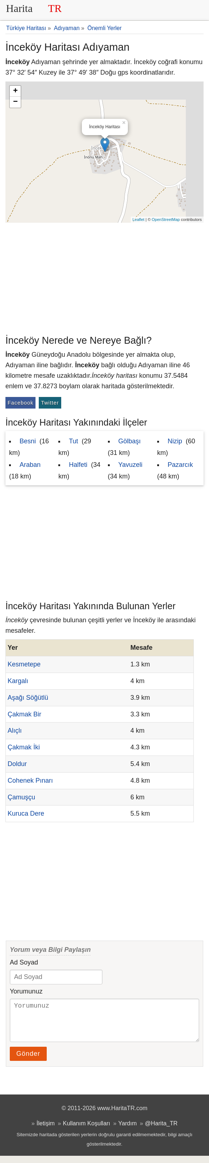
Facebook (20, 403)
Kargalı (18, 681)
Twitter (50, 403)
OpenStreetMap (166, 219)
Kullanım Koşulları (86, 1130)
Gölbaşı (129, 441)
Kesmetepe (24, 664)
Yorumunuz (26, 991)
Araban (30, 464)
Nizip (175, 441)
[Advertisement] (104, 277)
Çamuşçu (21, 797)
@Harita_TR (161, 1130)
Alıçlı (15, 730)
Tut (73, 441)
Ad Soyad (24, 962)
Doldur (17, 763)
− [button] (15, 102)
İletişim (46, 1130)
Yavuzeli (130, 464)
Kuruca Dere (26, 813)
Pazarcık (180, 464)
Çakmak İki (24, 747)
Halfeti (78, 464)
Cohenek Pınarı (30, 780)
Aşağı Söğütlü (28, 697)
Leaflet (139, 219)
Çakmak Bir (24, 714)
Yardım (127, 1130)
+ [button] (15, 91)
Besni (28, 441)
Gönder (28, 1060)
